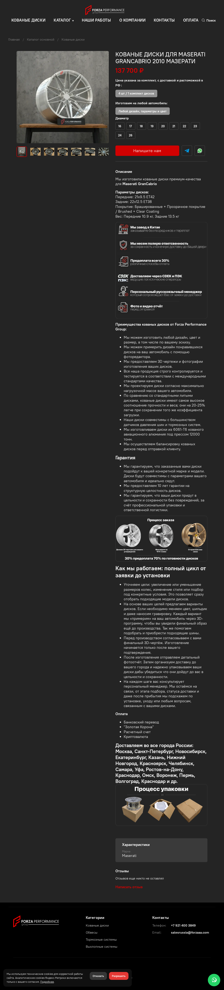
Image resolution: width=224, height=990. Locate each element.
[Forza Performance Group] (36, 921)
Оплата (190, 20)
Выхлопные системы (101, 946)
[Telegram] (187, 151)
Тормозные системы (101, 939)
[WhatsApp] (214, 980)
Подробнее (47, 981)
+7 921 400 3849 (183, 925)
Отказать (98, 976)
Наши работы (96, 20)
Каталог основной (40, 39)
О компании (132, 20)
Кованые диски (73, 39)
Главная (14, 39)
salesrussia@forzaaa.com (190, 932)
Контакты (164, 20)
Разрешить (119, 976)
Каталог (62, 20)
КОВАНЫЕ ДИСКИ (28, 20)
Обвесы (91, 932)
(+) (119, 126)
